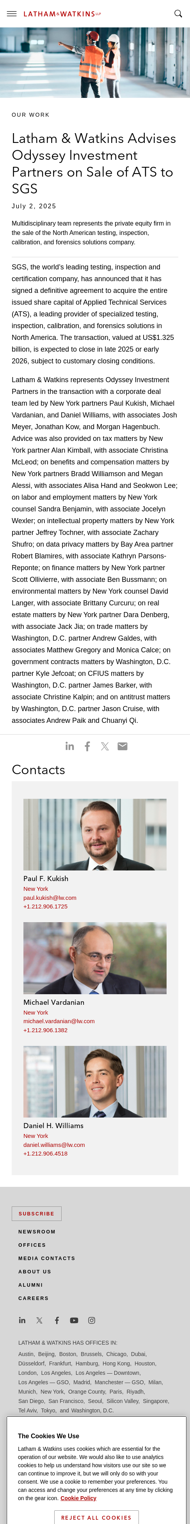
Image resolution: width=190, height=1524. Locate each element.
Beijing (46, 1354)
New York (35, 888)
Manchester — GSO (119, 1382)
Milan (155, 1382)
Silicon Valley (122, 1401)
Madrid (81, 1382)
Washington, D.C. (92, 1410)
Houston (145, 1363)
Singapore (155, 1401)
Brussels (91, 1354)
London (27, 1373)
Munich (27, 1392)
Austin (26, 1354)
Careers (33, 1298)
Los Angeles (56, 1373)
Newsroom (37, 1232)
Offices (32, 1245)
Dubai (138, 1354)
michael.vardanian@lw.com (59, 1021)
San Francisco (65, 1401)
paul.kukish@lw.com (49, 897)
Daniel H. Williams (53, 1125)
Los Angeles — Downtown (107, 1373)
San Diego (31, 1401)
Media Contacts (47, 1258)
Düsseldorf (31, 1363)
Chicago (116, 1354)
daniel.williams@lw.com (54, 1144)
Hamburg (87, 1363)
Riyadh (135, 1392)
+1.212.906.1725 (45, 906)
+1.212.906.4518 (45, 1153)
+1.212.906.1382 (45, 1030)
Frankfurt (60, 1363)
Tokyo (48, 1410)
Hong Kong (116, 1363)
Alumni (30, 1285)
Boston (67, 1354)
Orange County (86, 1392)
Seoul (95, 1401)
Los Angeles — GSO (43, 1382)
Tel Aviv (27, 1410)
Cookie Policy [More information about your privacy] (78, 1513)
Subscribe (37, 1214)
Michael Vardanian (53, 1002)
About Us (34, 1272)
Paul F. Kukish (46, 878)
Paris (116, 1392)
